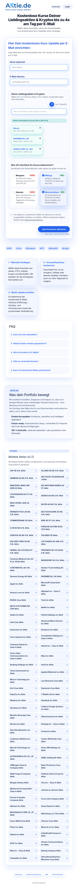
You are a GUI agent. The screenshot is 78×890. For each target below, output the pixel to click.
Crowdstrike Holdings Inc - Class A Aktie (52, 637)
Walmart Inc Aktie (17, 806)
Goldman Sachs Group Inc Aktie (52, 775)
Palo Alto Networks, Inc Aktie (20, 731)
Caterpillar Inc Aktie (18, 858)
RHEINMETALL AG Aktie (51, 576)
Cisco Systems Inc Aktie (20, 637)
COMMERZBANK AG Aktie (21, 520)
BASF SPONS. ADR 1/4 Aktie (19, 504)
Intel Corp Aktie (16, 622)
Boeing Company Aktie (51, 851)
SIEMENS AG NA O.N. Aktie (21, 478)
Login (67, 7)
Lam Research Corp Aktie (52, 681)
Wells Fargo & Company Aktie (20, 775)
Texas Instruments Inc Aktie (19, 672)
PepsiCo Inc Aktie (17, 694)
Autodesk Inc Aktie (49, 700)
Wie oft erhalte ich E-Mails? (26, 352)
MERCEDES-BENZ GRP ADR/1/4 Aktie (20, 486)
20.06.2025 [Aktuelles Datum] (56, 7)
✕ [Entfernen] (40, 128)
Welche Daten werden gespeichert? (30, 343)
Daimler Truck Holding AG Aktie (52, 569)
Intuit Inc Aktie (47, 665)
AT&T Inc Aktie (16, 843)
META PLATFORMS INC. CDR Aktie (20, 607)
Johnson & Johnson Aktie (52, 790)
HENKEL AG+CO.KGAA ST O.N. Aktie (21, 551)
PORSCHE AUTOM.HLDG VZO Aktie (51, 528)
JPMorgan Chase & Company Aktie (18, 766)
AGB (46, 874)
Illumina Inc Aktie (17, 724)
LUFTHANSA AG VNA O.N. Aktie (52, 542)
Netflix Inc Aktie (48, 607)
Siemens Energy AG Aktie (21, 576)
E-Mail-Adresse (17, 76)
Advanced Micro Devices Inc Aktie (52, 622)
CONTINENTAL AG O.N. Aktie (20, 569)
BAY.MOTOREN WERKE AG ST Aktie (52, 486)
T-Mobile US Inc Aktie (50, 694)
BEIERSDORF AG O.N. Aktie (52, 560)
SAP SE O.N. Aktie (17, 471)
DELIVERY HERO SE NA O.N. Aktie (20, 542)
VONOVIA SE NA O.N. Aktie (21, 535)
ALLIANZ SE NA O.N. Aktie (52, 471)
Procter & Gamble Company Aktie (17, 798)
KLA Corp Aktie (16, 688)
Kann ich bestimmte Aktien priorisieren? (32, 370)
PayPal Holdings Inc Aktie (52, 615)
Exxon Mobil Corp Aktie (20, 821)
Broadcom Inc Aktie (49, 630)
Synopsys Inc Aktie (18, 708)
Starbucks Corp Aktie (50, 688)
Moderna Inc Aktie (18, 700)
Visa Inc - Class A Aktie (51, 783)
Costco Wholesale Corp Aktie (51, 740)
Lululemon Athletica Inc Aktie (20, 740)
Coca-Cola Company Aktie (52, 799)
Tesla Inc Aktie (47, 600)
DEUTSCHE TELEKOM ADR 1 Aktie (52, 478)
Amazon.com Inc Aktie (19, 593)
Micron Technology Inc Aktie (20, 680)
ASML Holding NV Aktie (51, 758)
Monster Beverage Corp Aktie (20, 716)
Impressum (18, 874)
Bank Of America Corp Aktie (50, 766)
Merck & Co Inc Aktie (50, 827)
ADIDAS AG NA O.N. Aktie (52, 496)
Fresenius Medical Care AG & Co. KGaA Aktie (21, 560)
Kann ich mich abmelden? (25, 334)
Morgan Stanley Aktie (19, 783)
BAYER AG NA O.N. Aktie (51, 504)
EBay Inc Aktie (47, 656)
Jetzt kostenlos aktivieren (54, 229)
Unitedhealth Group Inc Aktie (51, 834)
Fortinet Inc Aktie (48, 731)
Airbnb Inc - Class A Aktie (52, 646)
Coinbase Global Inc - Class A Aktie (19, 646)
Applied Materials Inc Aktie (52, 672)
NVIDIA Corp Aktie (18, 600)
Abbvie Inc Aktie (17, 834)
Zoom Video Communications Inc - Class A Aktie (19, 656)
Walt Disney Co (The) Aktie (52, 814)
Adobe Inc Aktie (17, 615)
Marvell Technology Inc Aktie (20, 749)
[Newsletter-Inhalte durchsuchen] (39, 112)
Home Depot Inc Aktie (50, 806)
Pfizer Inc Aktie (16, 827)
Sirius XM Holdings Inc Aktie (51, 749)
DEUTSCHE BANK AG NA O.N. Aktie (51, 513)
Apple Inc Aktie (16, 584)
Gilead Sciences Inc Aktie (52, 716)
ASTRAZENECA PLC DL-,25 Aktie (21, 757)
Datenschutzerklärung (34, 220)
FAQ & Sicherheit (57, 874)
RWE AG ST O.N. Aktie (50, 520)
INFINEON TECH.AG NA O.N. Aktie (20, 513)
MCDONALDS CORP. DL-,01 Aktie (22, 813)
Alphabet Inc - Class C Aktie (50, 592)
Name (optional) (17, 62)
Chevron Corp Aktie (49, 821)
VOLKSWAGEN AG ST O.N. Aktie (21, 495)
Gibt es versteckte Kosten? (25, 361)
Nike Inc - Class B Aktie (20, 851)
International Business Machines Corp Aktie (50, 858)
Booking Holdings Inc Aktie (21, 665)
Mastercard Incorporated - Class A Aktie (21, 790)
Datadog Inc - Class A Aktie (53, 724)
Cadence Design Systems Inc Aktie (52, 707)
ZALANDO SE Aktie (49, 535)
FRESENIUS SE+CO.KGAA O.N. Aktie (52, 551)
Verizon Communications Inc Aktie (52, 843)
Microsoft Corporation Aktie (50, 584)
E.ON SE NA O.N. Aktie (19, 528)
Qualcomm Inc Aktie (18, 630)
